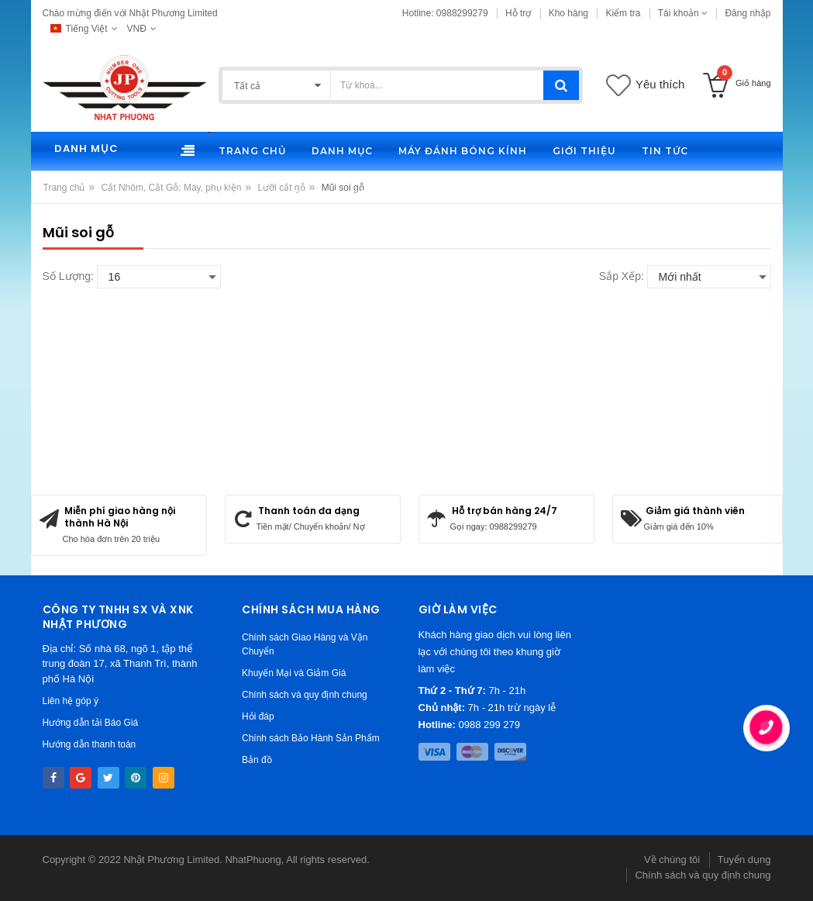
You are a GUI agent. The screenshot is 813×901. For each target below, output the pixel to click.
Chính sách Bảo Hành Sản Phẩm (311, 738)
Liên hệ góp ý (70, 701)
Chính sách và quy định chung (304, 694)
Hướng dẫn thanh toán (89, 744)
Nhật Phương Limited (171, 859)
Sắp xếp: (621, 276)
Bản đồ (257, 759)
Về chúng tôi (672, 859)
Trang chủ (64, 187)
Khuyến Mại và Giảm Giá (294, 673)
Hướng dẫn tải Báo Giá (91, 722)
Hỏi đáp (258, 716)
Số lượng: (68, 276)
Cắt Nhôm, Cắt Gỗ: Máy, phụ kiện (172, 187)
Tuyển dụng (744, 859)
